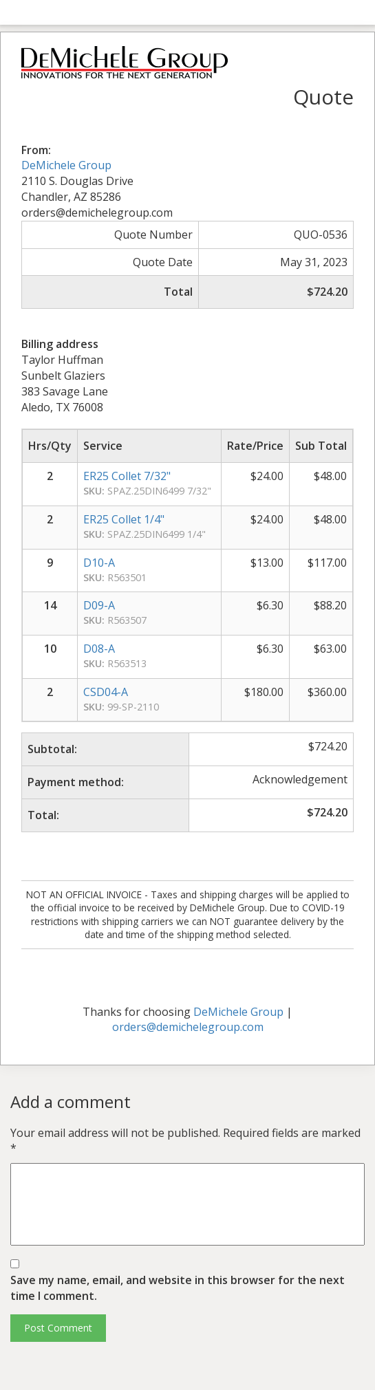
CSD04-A (105, 691)
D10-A (99, 562)
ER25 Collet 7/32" (127, 476)
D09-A (99, 605)
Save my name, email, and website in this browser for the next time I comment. (177, 1287)
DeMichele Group (66, 165)
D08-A (99, 648)
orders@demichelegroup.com (188, 1026)
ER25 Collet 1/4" (123, 519)
